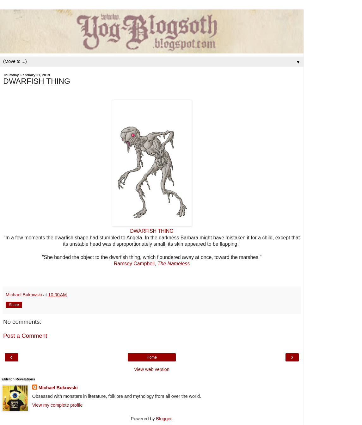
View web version (151, 369)
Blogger (164, 418)
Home (152, 357)
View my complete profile (57, 405)
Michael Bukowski (58, 387)
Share (14, 305)
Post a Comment (25, 335)
